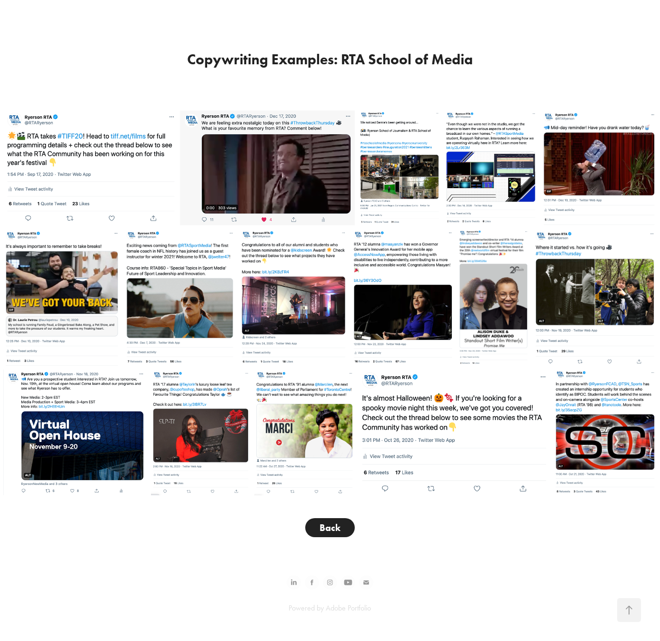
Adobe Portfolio (348, 607)
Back (330, 527)
